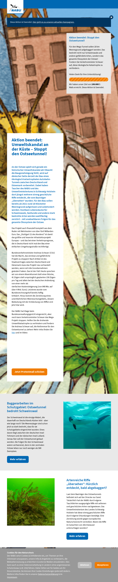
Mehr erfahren (18, 459)
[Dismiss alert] (111, 17)
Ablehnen (84, 565)
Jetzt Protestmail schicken (29, 372)
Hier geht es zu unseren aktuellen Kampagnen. (53, 22)
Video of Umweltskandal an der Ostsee (35, 346)
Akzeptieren (103, 565)
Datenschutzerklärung (48, 574)
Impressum (12, 577)
